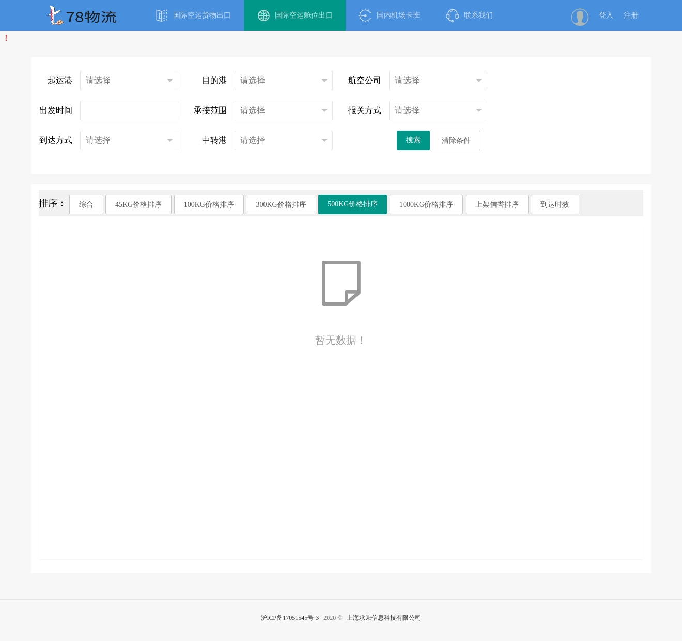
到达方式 (55, 140)
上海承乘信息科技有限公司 (384, 617)
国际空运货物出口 (193, 15)
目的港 (214, 80)
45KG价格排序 (138, 205)
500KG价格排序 (353, 204)
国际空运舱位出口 (295, 15)
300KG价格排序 (281, 205)
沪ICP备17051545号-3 (290, 617)
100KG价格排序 (209, 205)
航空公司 (364, 80)
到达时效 (554, 205)
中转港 (214, 140)
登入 (606, 15)
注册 (631, 15)
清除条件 (456, 141)
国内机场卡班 (389, 15)
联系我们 (469, 15)
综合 (86, 205)
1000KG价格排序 (426, 205)
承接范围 (210, 110)
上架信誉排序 (497, 205)
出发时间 (55, 110)
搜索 (413, 140)
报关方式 (364, 110)
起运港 (60, 80)
